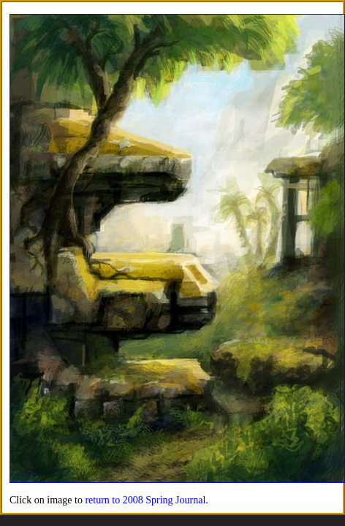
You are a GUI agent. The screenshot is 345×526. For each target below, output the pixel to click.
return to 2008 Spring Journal (145, 500)
